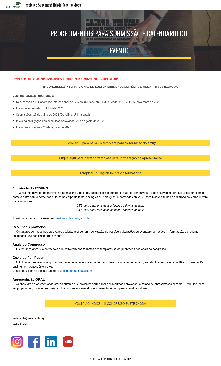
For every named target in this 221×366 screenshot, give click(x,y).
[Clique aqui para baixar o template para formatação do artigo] (110, 143)
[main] (119, 40)
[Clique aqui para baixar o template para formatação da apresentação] (110, 158)
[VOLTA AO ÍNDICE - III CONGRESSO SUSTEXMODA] (110, 303)
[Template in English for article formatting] (110, 173)
